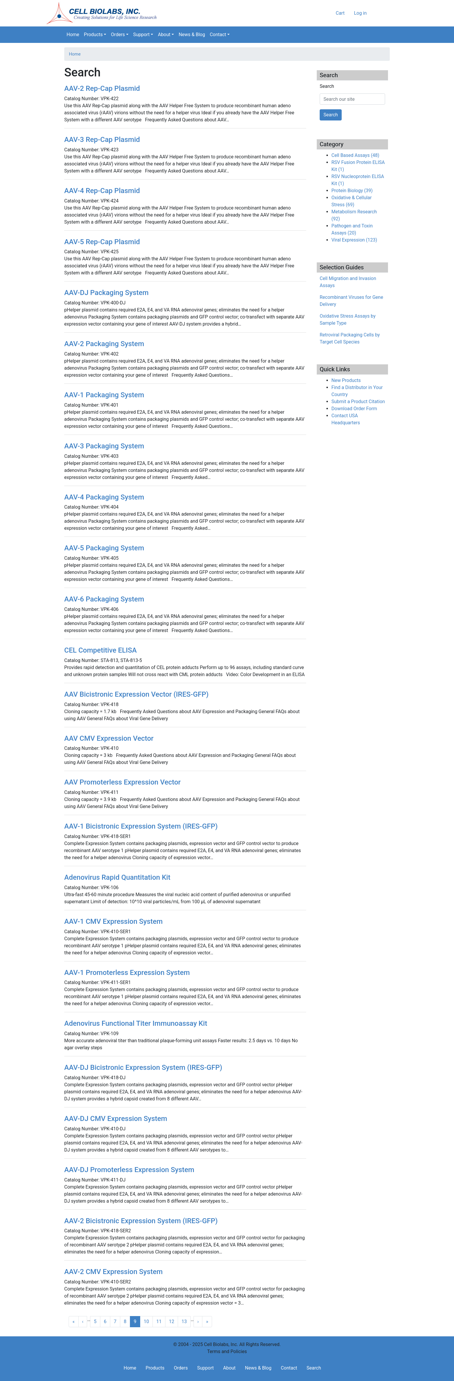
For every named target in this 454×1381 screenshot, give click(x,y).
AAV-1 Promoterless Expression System (127, 972)
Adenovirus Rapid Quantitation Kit (117, 877)
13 (184, 1321)
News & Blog (192, 34)
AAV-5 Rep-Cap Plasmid (102, 242)
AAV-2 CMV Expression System (113, 1272)
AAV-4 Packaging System (104, 497)
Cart (340, 13)
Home (73, 34)
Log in (360, 13)
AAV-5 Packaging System (104, 548)
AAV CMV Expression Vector (109, 738)
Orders (118, 34)
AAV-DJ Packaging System (106, 293)
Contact (218, 34)
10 (146, 1321)
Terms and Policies (227, 1351)
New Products (346, 380)
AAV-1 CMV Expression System (113, 921)
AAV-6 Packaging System (104, 599)
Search (385, 34)
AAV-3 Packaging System (104, 446)
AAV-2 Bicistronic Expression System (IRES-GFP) (141, 1221)
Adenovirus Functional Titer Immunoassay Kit (135, 1023)
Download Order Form (354, 408)
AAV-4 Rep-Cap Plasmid (102, 191)
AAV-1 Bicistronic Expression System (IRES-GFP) (141, 826)
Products (93, 34)
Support (141, 34)
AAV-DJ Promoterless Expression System (129, 1170)
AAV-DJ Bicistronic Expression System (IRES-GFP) (143, 1067)
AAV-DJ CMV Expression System (115, 1118)
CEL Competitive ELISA (100, 650)
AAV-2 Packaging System (104, 344)
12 (171, 1321)
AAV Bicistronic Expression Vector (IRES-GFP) (136, 694)
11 (159, 1321)
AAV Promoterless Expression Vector (122, 782)
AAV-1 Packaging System (104, 395)
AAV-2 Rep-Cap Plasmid (102, 88)
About (164, 34)
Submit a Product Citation (358, 401)
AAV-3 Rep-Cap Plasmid (102, 139)
